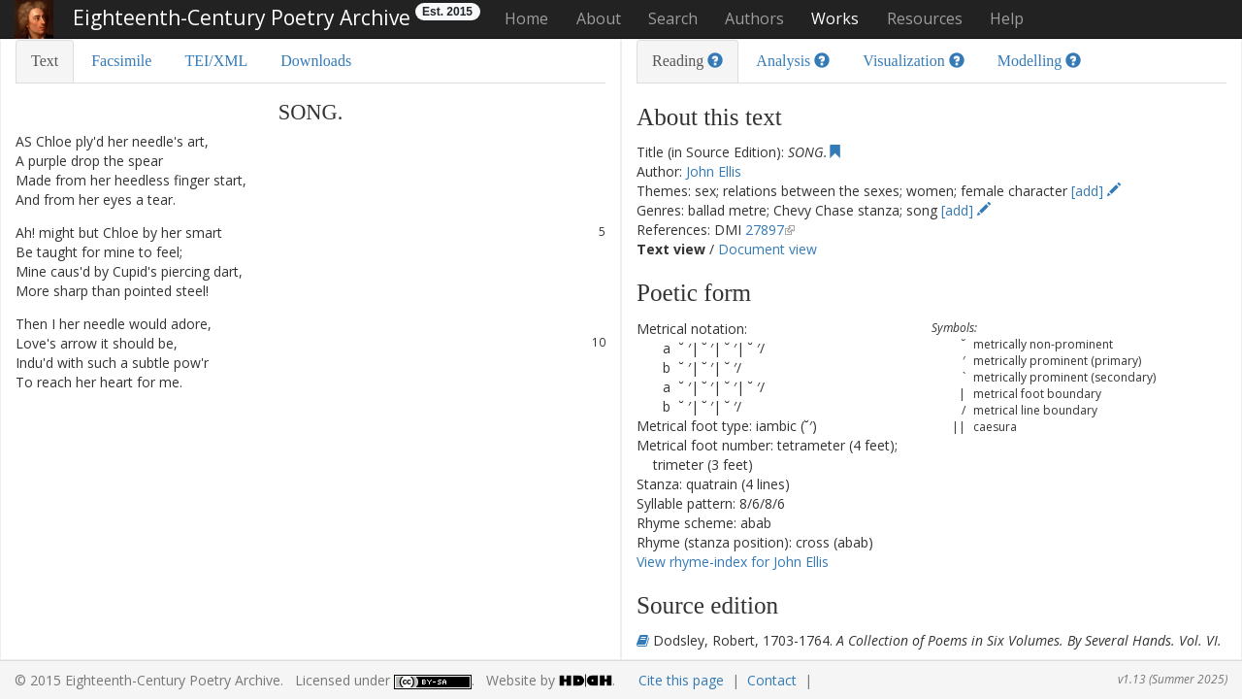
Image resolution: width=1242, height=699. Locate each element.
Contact (772, 680)
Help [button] (1007, 18)
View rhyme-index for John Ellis (733, 561)
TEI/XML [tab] (215, 60)
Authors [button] (754, 18)
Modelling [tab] (1039, 60)
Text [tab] (44, 60)
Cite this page (681, 680)
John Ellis (713, 171)
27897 (764, 229)
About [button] (598, 18)
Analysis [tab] (793, 60)
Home (526, 18)
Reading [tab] (687, 60)
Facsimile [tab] (121, 60)
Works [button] (835, 18)
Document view (767, 249)
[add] (1096, 191)
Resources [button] (925, 18)
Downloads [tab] (315, 60)
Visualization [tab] (913, 60)
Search (673, 18)
